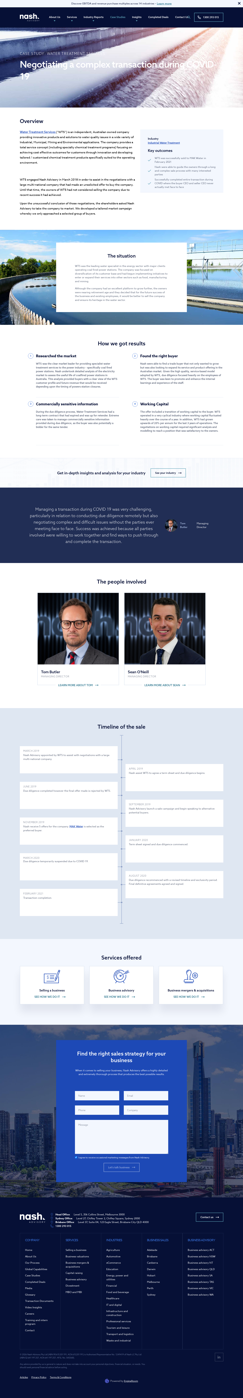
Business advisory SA (200, 1275)
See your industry (165, 472)
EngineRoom (131, 1381)
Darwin (151, 1269)
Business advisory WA (200, 1295)
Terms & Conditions (60, 1377)
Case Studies (117, 17)
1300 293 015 (211, 17)
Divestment (72, 1286)
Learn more (164, 3)
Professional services (118, 1321)
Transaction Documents (39, 1301)
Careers (29, 1314)
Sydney (151, 1295)
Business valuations (77, 1256)
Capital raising (74, 1273)
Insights (136, 17)
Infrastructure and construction (117, 1313)
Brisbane (152, 1256)
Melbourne (153, 1282)
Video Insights (33, 1307)
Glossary (30, 1295)
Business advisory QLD (201, 1269)
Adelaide (152, 1250)
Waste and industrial (118, 1340)
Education (112, 1269)
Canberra (152, 1263)
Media (28, 1288)
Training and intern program (36, 1322)
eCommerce (113, 1263)
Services (72, 17)
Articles (24, 1377)
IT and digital (114, 1305)
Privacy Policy (38, 1377)
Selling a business (76, 1250)
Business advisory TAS (201, 1282)
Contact (30, 1330)
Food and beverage (117, 1292)
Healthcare (112, 1298)
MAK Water (76, 826)
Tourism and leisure (118, 1328)
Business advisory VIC (200, 1288)
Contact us (206, 1217)
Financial (111, 1286)
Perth (150, 1288)
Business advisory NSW (201, 1256)
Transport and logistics (119, 1334)
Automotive (113, 1256)
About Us (54, 17)
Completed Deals (158, 17)
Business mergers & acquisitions (77, 1265)
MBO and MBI (74, 1292)
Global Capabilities (36, 1269)
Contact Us (181, 17)
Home (28, 1250)
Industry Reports (93, 17)
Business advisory (76, 1279)
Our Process (32, 1263)
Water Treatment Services (38, 132)
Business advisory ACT (201, 1250)
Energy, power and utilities (117, 1277)
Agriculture (113, 1250)
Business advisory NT (200, 1263)
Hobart (151, 1275)
